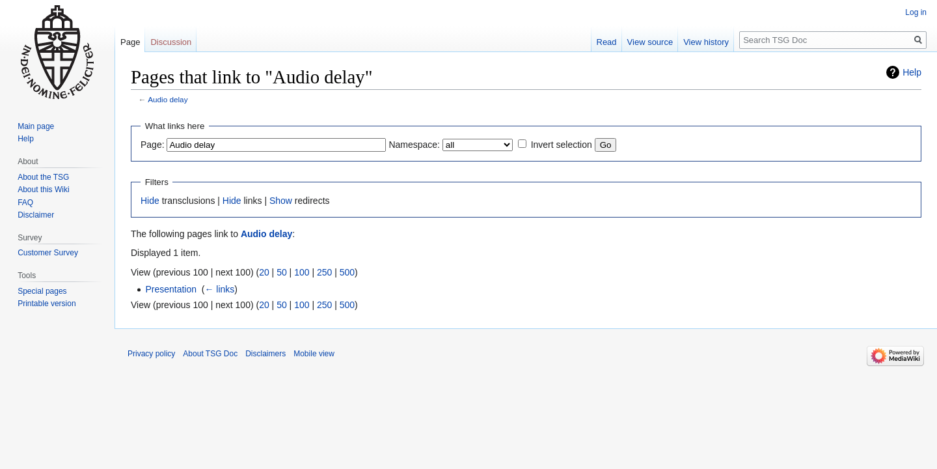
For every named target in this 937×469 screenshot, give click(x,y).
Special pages (42, 291)
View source (650, 42)
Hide (150, 200)
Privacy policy (151, 353)
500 (347, 272)
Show (280, 200)
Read (607, 42)
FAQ (25, 202)
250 (324, 272)
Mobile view (313, 353)
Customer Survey (48, 252)
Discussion (170, 42)
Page (130, 42)
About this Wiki (43, 189)
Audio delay (167, 99)
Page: (153, 144)
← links (219, 289)
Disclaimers (265, 353)
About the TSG (43, 177)
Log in (916, 12)
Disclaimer (36, 215)
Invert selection (561, 144)
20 (264, 272)
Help (912, 72)
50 (282, 272)
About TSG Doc (210, 353)
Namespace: (414, 144)
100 (301, 272)
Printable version (46, 303)
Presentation (171, 289)
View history (706, 42)
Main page (36, 126)
